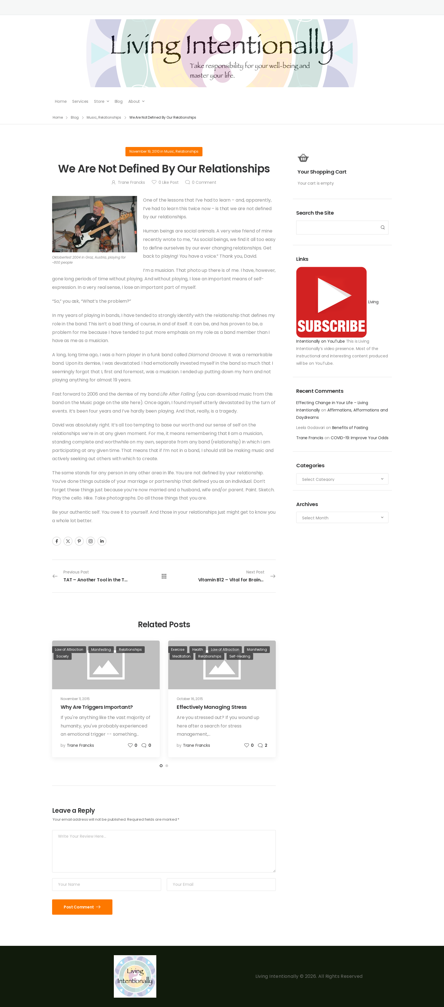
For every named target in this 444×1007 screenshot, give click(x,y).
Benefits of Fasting (350, 427)
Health (197, 649)
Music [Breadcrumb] (92, 117)
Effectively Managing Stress (212, 707)
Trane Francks (309, 438)
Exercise (177, 649)
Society (62, 656)
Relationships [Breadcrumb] (109, 117)
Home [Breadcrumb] (58, 117)
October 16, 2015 (190, 698)
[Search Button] (382, 227)
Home (61, 101)
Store (99, 101)
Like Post (168, 182)
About (134, 101)
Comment (204, 182)
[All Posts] (164, 576)
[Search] (336, 227)
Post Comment (79, 907)
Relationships (187, 151)
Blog (119, 101)
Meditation (181, 656)
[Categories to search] (342, 479)
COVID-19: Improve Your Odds (359, 438)
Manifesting (101, 649)
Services (80, 101)
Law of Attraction (69, 649)
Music (169, 151)
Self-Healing (239, 656)
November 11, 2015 (75, 698)
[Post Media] (106, 665)
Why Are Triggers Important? (97, 707)
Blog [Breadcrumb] (75, 117)
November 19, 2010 (144, 151)
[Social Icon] (56, 541)
